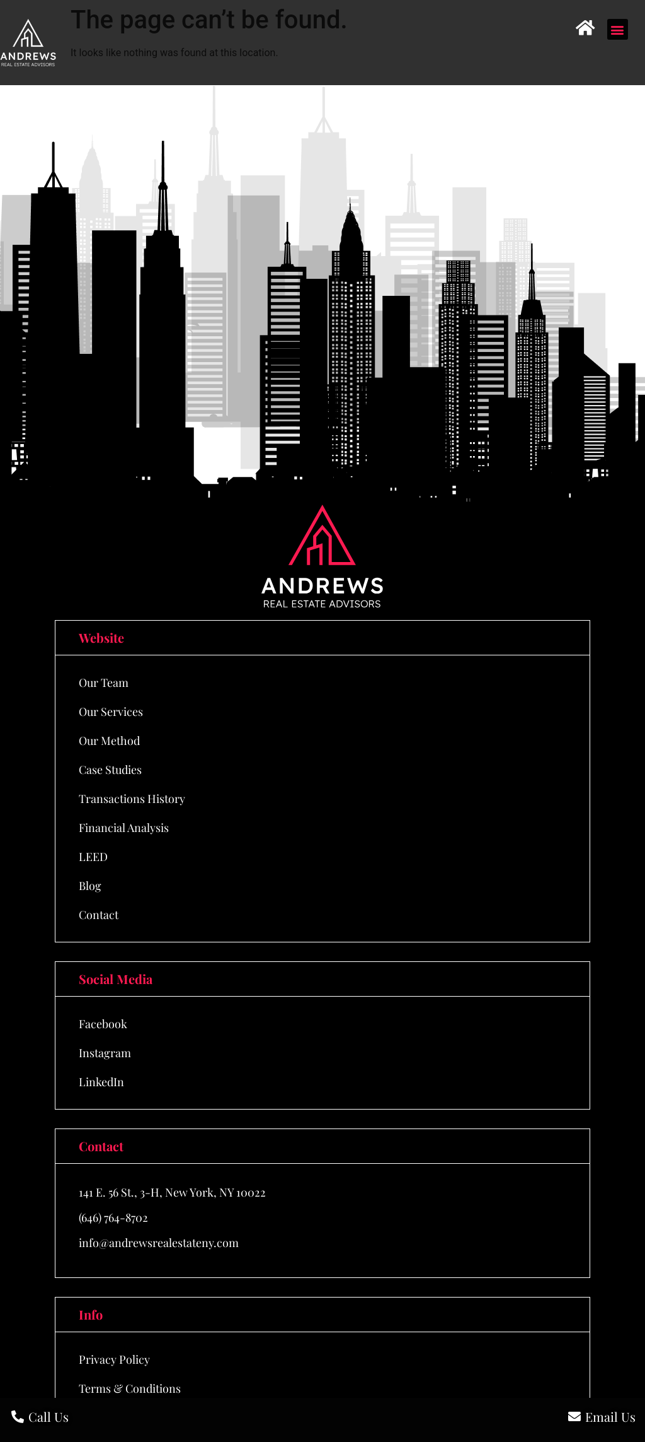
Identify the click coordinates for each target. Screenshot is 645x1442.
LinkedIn (101, 1081)
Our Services (111, 711)
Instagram (105, 1052)
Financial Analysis (124, 827)
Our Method (109, 740)
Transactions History (132, 798)
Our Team (103, 682)
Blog (90, 885)
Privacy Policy (114, 1359)
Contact (98, 914)
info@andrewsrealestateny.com (159, 1242)
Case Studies (110, 769)
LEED (93, 856)
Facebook (103, 1023)
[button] (617, 29)
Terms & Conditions (130, 1388)
